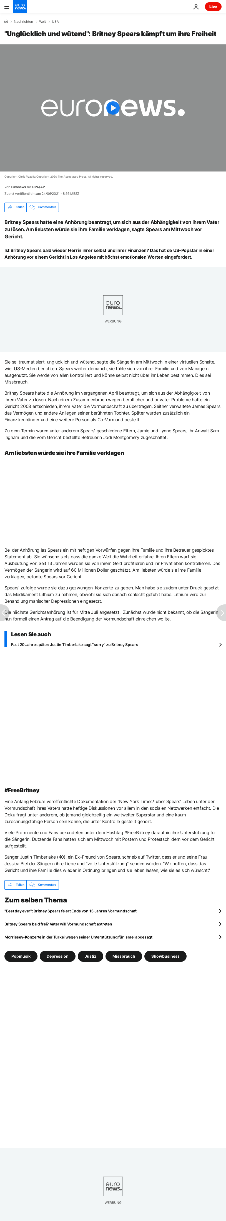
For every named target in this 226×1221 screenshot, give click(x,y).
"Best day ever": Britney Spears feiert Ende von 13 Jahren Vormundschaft (70, 911)
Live (213, 6)
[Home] (6, 21)
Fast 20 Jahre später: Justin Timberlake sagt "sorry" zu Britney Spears (74, 644)
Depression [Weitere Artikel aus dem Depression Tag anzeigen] (58, 955)
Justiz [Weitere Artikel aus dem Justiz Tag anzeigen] (90, 955)
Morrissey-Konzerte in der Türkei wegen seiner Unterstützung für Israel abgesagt (78, 937)
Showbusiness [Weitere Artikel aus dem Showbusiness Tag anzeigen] (165, 955)
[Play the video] (113, 107)
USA (55, 21)
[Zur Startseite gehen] (20, 6)
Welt (42, 21)
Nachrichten (23, 21)
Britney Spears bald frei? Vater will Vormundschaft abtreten (58, 924)
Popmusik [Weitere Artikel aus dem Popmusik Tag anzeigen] (21, 955)
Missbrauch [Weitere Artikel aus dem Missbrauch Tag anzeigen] (123, 955)
